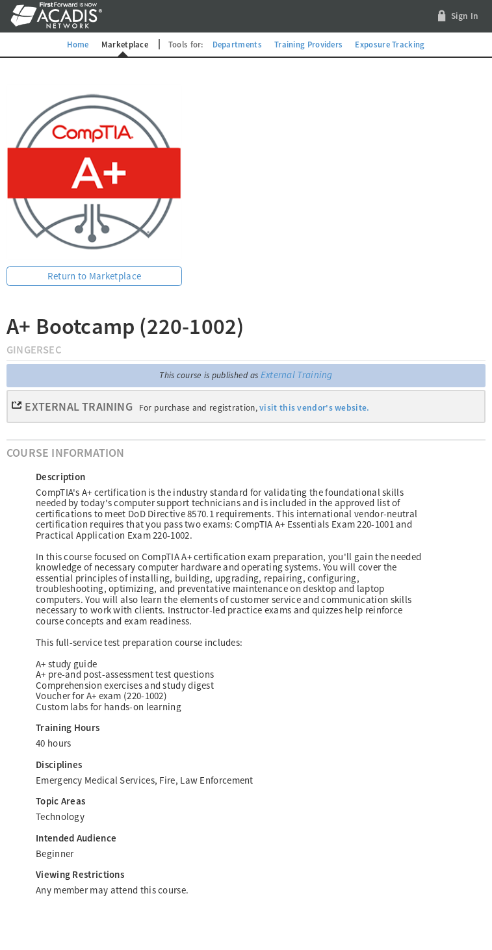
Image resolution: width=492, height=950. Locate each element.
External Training (297, 374)
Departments (237, 44)
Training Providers (308, 44)
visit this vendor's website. (314, 407)
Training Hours (67, 727)
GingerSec (34, 350)
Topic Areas (60, 801)
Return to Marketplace (94, 276)
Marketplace (124, 44)
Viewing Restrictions (80, 874)
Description (60, 476)
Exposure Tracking (389, 44)
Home (77, 44)
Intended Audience (76, 838)
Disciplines (59, 764)
